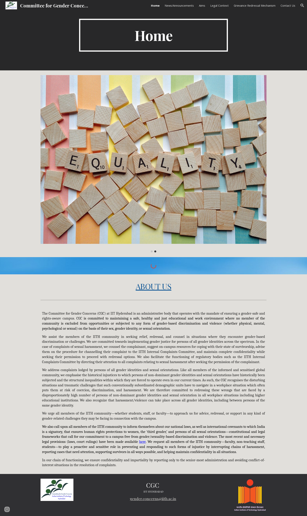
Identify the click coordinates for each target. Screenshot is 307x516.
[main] (153, 35)
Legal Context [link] (219, 5)
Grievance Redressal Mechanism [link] (254, 5)
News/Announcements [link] (179, 5)
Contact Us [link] (288, 5)
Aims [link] (202, 5)
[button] (302, 5)
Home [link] (155, 5)
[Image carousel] (153, 163)
